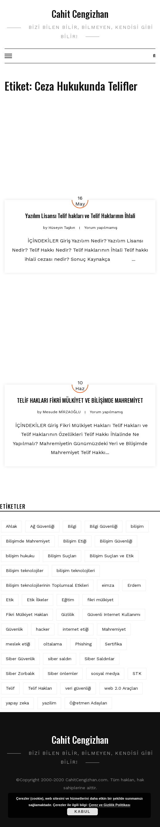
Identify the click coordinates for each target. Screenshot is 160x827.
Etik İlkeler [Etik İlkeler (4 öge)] (37, 599)
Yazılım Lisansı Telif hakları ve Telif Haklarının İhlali (80, 216)
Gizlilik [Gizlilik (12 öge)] (67, 614)
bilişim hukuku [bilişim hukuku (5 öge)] (20, 555)
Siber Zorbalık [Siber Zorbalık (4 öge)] (20, 673)
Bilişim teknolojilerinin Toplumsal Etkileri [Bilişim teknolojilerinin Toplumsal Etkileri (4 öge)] (47, 585)
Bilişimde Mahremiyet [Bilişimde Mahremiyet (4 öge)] (28, 541)
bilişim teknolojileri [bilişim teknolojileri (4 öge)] (76, 570)
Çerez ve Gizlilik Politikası (109, 805)
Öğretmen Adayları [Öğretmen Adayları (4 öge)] (88, 702)
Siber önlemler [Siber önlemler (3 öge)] (63, 673)
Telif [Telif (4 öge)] (10, 688)
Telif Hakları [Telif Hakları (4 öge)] (40, 688)
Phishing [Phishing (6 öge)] (83, 643)
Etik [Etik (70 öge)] (10, 599)
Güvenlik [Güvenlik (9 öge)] (14, 629)
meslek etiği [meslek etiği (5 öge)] (18, 643)
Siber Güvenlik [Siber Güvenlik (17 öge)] (20, 658)
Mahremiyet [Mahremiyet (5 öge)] (114, 629)
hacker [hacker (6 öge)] (43, 629)
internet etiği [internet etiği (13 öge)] (76, 629)
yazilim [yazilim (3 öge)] (49, 702)
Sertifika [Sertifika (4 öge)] (113, 643)
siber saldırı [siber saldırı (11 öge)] (59, 658)
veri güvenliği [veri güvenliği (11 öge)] (78, 688)
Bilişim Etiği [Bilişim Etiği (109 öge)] (74, 541)
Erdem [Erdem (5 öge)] (134, 585)
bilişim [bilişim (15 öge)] (137, 526)
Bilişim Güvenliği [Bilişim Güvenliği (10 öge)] (116, 541)
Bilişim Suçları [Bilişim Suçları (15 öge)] (62, 555)
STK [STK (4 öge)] (137, 673)
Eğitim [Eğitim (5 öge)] (68, 599)
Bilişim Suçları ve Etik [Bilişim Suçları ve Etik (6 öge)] (112, 555)
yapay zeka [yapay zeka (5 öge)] (17, 702)
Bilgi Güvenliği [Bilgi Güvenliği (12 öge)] (104, 526)
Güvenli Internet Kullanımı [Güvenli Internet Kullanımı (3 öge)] (113, 614)
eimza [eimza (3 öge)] (108, 585)
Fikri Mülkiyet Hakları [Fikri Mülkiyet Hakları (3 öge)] (27, 614)
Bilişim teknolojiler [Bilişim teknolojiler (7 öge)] (24, 570)
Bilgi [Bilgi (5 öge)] (72, 526)
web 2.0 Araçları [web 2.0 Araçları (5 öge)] (121, 688)
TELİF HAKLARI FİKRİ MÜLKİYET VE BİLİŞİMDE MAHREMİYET (80, 400)
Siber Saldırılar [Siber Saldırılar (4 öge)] (99, 658)
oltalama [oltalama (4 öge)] (52, 643)
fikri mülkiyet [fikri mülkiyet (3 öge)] (100, 599)
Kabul (82, 811)
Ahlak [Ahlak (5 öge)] (11, 526)
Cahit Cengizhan (80, 14)
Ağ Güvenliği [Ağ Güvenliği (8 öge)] (42, 526)
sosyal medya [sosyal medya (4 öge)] (105, 673)
